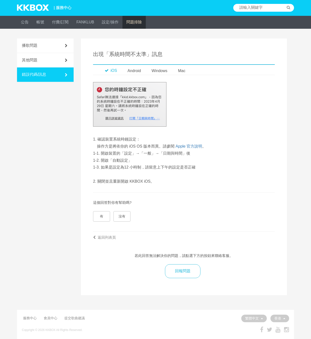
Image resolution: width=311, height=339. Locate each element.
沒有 (122, 216)
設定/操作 (110, 22)
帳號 (40, 22)
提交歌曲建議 (74, 318)
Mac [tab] (181, 71)
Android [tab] (134, 71)
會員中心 (50, 318)
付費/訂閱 (60, 22)
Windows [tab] (159, 71)
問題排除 (134, 22)
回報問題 (182, 271)
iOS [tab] (111, 70)
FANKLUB (85, 22)
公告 (25, 22)
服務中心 (30, 318)
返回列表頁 (104, 237)
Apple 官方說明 (189, 146)
